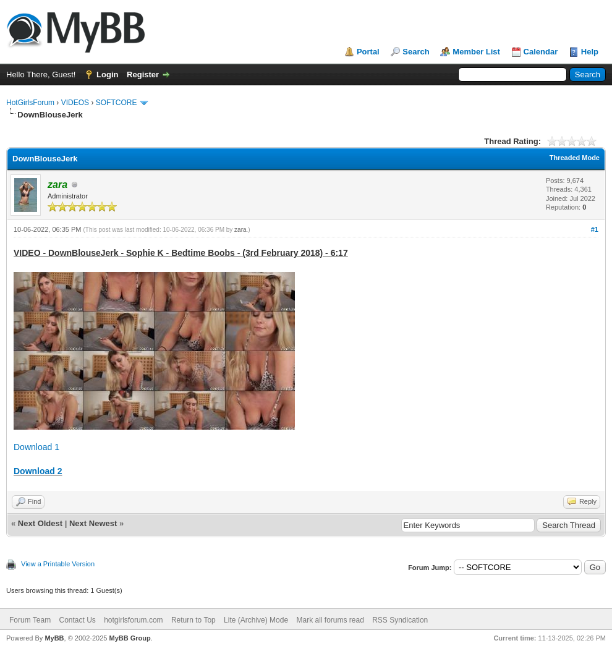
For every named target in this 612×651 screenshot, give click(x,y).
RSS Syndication (400, 620)
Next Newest (93, 523)
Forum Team (30, 620)
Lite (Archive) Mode (256, 620)
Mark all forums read (329, 620)
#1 (594, 229)
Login (107, 74)
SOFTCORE (116, 102)
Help (589, 51)
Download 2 (38, 471)
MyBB (54, 638)
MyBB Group (129, 638)
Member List (476, 51)
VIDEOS (75, 102)
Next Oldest (40, 523)
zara (240, 229)
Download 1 (36, 447)
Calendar (541, 51)
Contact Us (77, 620)
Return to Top (193, 620)
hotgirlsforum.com (133, 620)
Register (143, 74)
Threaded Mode (575, 157)
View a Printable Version (58, 564)
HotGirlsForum (30, 102)
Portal (368, 51)
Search (415, 51)
